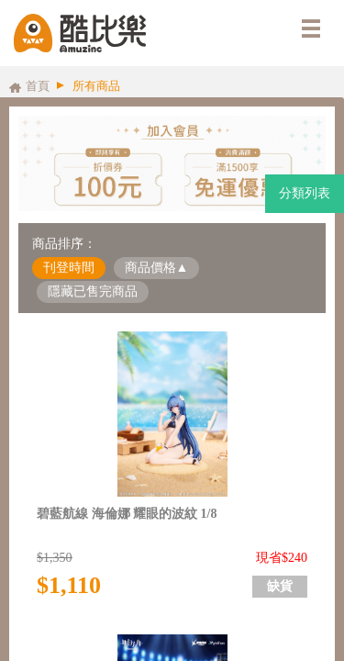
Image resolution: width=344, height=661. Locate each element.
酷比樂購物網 (80, 33)
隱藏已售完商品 (93, 291)
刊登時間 (68, 267)
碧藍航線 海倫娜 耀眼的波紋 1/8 (126, 514)
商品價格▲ (157, 267)
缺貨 (280, 586)
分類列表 (304, 193)
